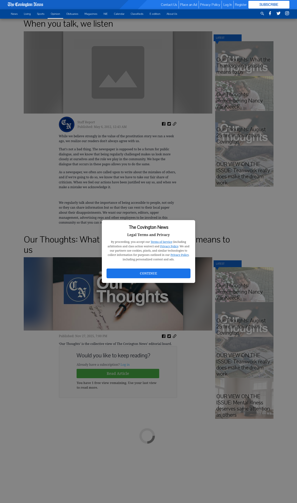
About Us (172, 14)
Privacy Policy (169, 246)
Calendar (119, 14)
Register (241, 4)
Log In (227, 4)
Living (27, 14)
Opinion (55, 14)
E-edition (155, 14)
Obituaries (72, 14)
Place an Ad (188, 4)
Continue (148, 273)
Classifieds (137, 14)
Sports (41, 14)
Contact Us (169, 4)
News (14, 14)
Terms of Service (161, 242)
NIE (106, 14)
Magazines (91, 14)
